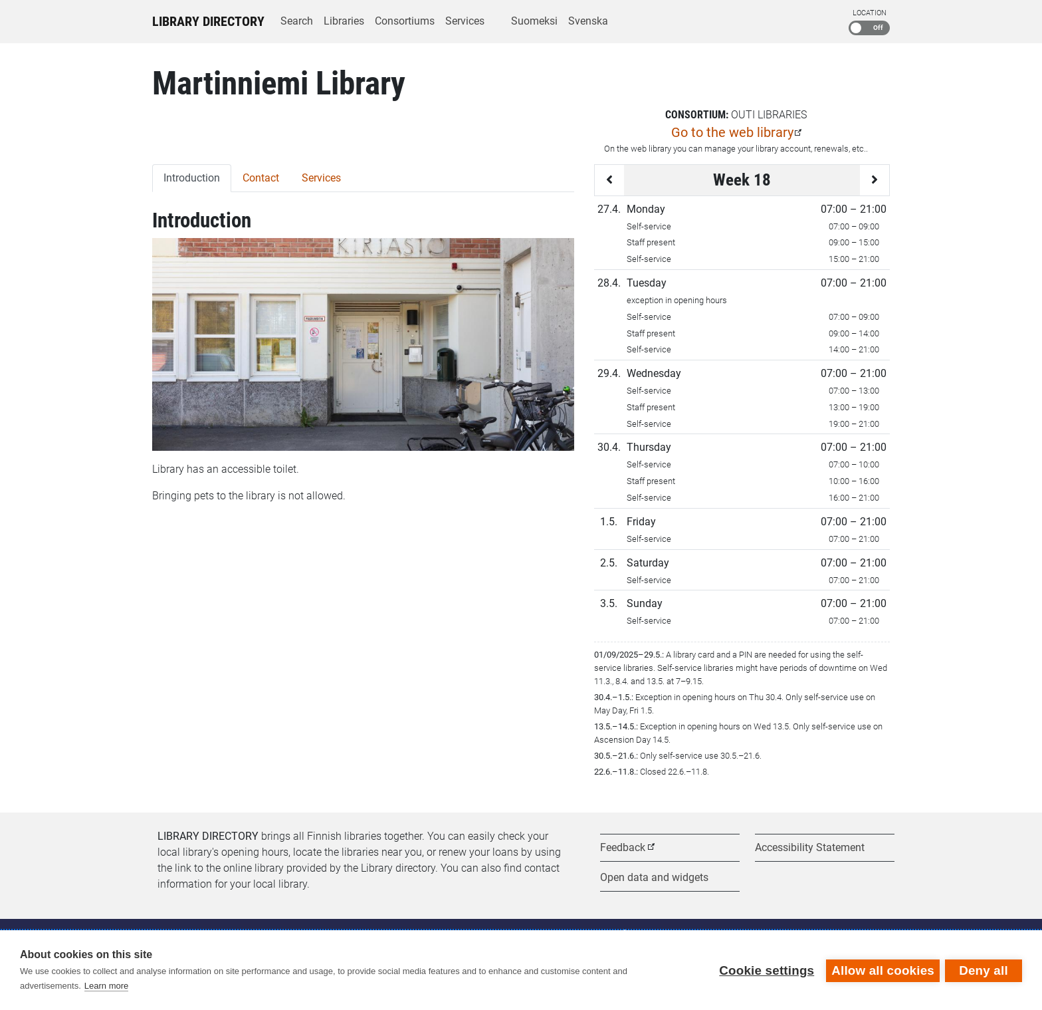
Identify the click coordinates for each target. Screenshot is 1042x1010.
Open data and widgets (654, 877)
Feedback (622, 847)
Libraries (344, 21)
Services (464, 21)
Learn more (106, 986)
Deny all (983, 970)
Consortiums (405, 21)
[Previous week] (609, 180)
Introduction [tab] (191, 178)
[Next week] (874, 180)
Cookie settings (765, 970)
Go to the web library (732, 132)
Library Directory (208, 21)
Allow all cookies (881, 970)
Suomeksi (534, 21)
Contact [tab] (261, 178)
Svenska (588, 21)
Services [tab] (321, 178)
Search (296, 21)
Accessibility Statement (810, 847)
